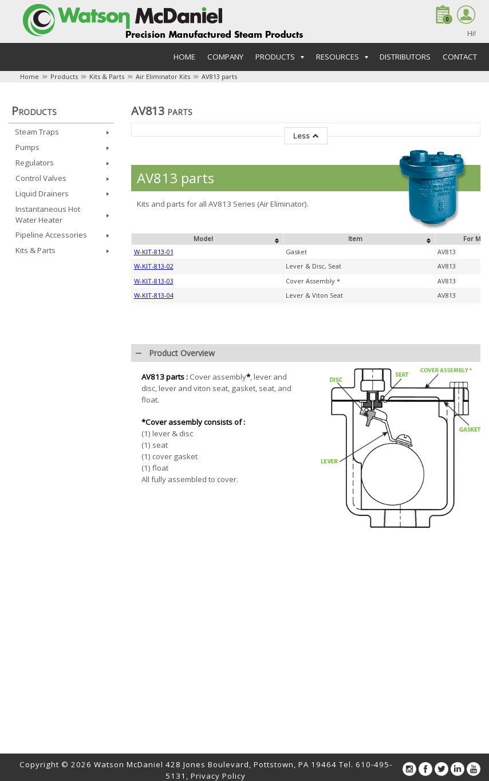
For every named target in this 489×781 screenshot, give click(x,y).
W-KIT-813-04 (153, 482)
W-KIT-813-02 (153, 452)
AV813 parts (219, 76)
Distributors (405, 57)
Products (64, 76)
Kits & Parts (106, 76)
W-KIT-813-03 (153, 467)
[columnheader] (207, 426)
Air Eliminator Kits (163, 76)
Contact (460, 57)
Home (184, 57)
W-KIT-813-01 (153, 438)
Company (225, 57)
